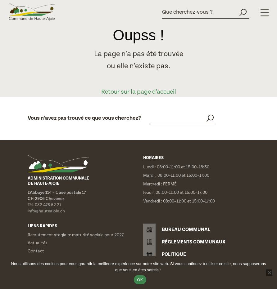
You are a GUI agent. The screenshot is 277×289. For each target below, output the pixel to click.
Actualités (38, 243)
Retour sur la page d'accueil (138, 92)
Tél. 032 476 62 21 (44, 204)
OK (140, 280)
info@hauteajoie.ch (46, 211)
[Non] (269, 272)
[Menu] (265, 12)
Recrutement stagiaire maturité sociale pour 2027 (76, 235)
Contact (36, 251)
